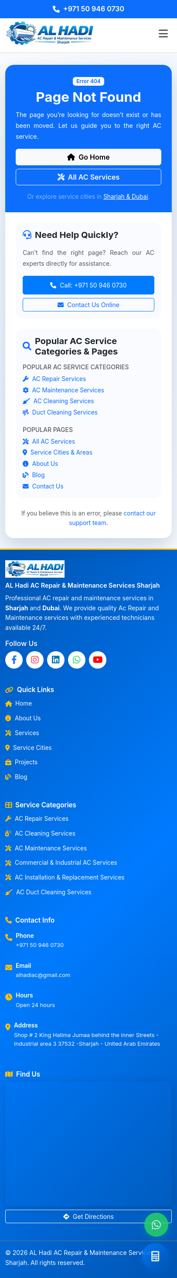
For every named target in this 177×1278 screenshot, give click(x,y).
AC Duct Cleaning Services (48, 892)
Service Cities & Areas (57, 452)
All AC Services (89, 177)
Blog (34, 475)
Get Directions (88, 1216)
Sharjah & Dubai (125, 196)
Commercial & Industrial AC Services (61, 862)
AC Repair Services (54, 378)
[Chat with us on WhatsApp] (156, 1225)
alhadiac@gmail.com (43, 975)
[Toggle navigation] (163, 33)
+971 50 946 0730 (88, 8)
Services (22, 732)
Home (18, 703)
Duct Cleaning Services (60, 412)
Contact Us (43, 486)
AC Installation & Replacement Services (65, 877)
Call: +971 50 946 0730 (88, 285)
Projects (21, 762)
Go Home (88, 157)
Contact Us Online (88, 304)
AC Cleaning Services (58, 401)
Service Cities (28, 747)
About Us (40, 464)
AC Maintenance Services (63, 390)
